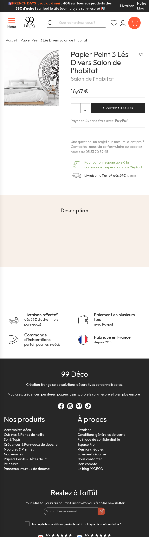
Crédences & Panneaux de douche (30, 444)
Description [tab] (74, 210)
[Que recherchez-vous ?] (76, 23)
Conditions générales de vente (101, 434)
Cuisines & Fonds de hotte (24, 434)
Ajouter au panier (117, 108)
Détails (131, 176)
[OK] (101, 511)
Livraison (127, 5)
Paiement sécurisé (91, 454)
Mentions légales (90, 449)
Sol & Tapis (12, 439)
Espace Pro (86, 444)
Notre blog (141, 5)
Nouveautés (13, 454)
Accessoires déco (17, 430)
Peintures (11, 464)
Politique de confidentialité (98, 439)
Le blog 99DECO (90, 468)
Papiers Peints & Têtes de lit (25, 459)
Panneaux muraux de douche (27, 468)
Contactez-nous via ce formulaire (97, 146)
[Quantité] (76, 108)
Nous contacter (89, 459)
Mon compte (87, 464)
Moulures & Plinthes (19, 449)
